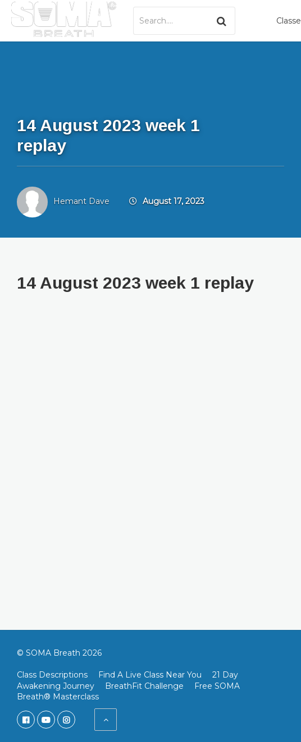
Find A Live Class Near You (150, 675)
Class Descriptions (52, 675)
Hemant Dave (81, 201)
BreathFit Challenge (144, 686)
